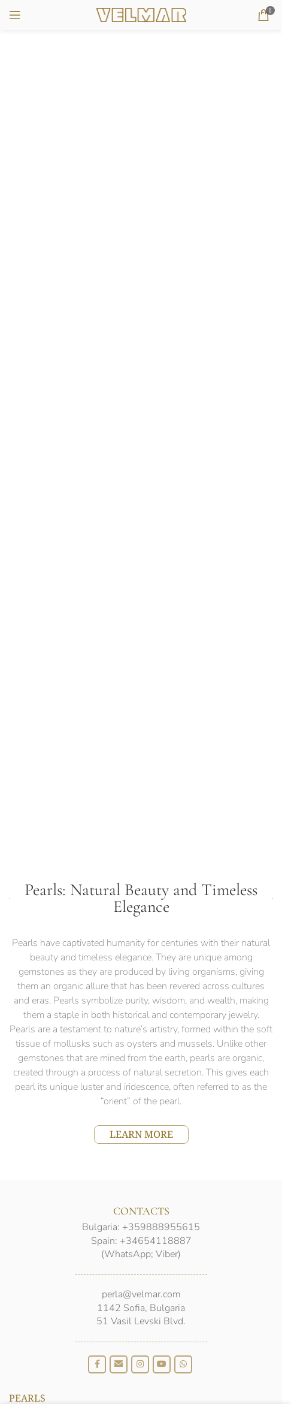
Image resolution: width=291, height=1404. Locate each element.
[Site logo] (141, 14)
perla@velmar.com (141, 1294)
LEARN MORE (141, 1134)
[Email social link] (119, 1364)
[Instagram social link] (140, 1364)
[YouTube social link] (162, 1364)
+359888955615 (161, 1227)
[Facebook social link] (97, 1364)
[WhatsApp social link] (183, 1364)
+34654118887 (156, 1241)
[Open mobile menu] (15, 15)
